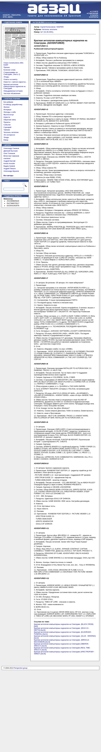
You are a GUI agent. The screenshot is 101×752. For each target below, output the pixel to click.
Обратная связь (10, 120)
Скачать (95, 15)
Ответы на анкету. (11, 79)
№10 (43, 630)
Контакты (94, 17)
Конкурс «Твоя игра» (12, 15)
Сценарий (7, 127)
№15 (44, 650)
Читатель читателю (11, 132)
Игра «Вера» (8, 17)
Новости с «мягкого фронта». (15, 82)
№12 (36, 638)
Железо (7, 107)
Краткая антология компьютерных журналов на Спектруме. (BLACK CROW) (63, 624)
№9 (35, 626)
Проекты (7, 122)
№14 (44, 646)
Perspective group (20, 668)
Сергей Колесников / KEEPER (52, 27)
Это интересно (9, 135)
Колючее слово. (10, 70)
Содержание (93, 13)
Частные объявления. (12, 93)
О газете (94, 11)
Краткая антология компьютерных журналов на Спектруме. (14, 86)
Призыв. (7, 67)
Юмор (6, 140)
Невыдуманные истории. (13, 91)
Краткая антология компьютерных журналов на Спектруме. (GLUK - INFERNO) (65, 636)
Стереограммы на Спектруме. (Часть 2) (12, 73)
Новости (7, 117)
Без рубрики (8, 102)
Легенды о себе (10, 112)
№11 (45, 634)
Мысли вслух (9, 115)
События (7, 125)
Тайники (7, 130)
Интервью (7, 110)
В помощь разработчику (13, 105)
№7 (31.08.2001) (46, 32)
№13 (47, 642)
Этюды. (6, 77)
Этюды (6, 137)
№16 (43, 654)
